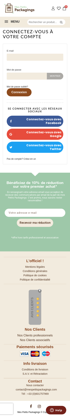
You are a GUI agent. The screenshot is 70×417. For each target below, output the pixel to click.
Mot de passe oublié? (17, 86)
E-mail (10, 50)
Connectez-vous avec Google (34, 134)
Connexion (19, 92)
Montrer (55, 76)
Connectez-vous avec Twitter (34, 147)
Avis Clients (32, 307)
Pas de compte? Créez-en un (21, 159)
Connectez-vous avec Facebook (34, 121)
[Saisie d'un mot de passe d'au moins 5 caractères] (27, 76)
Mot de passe (14, 69)
